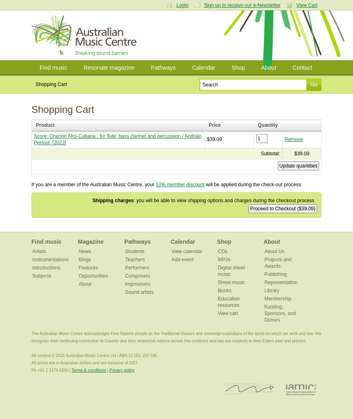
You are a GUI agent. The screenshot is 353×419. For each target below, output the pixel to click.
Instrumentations (50, 259)
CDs (222, 251)
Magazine (91, 241)
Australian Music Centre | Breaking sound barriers (85, 35)
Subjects (41, 276)
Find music (53, 67)
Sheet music (231, 282)
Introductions (46, 268)
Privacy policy (121, 370)
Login (182, 5)
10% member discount (180, 184)
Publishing (275, 274)
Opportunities (93, 276)
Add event (183, 259)
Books (224, 290)
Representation (280, 282)
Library (271, 290)
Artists (39, 251)
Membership (277, 299)
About (268, 67)
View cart (228, 313)
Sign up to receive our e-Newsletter (242, 5)
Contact (302, 67)
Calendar (203, 67)
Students (134, 251)
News (85, 251)
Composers (137, 276)
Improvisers (137, 284)
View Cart (306, 5)
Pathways (163, 67)
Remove (294, 139)
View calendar (187, 251)
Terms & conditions (88, 370)
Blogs (85, 259)
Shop (238, 67)
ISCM (249, 389)
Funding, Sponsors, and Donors (280, 313)
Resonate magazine (109, 67)
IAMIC (300, 389)
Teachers (135, 259)
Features (88, 268)
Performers (137, 268)
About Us (274, 251)
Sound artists (139, 292)
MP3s (224, 259)
